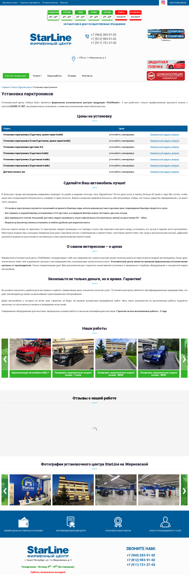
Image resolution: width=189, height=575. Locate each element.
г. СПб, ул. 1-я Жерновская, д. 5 (108, 35)
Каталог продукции (16, 57)
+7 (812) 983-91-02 (70, 39)
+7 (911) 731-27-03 (70, 43)
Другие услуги (25, 69)
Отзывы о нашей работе (94, 380)
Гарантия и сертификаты (30, 3)
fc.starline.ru (165, 40)
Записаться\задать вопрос (164, 116)
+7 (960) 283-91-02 (70, 35)
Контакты (87, 57)
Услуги (37, 57)
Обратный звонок (177, 3)
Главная (5, 69)
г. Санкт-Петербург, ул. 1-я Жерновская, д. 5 (48, 541)
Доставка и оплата (10, 3)
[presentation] (4, 340)
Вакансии (64, 3)
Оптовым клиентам (50, 3)
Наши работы (54, 57)
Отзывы (72, 57)
